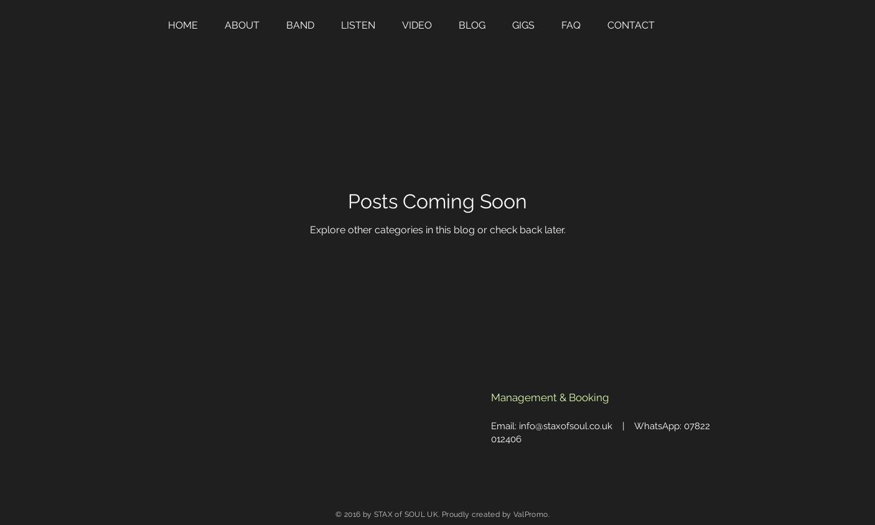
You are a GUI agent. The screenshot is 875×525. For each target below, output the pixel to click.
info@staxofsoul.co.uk (565, 426)
